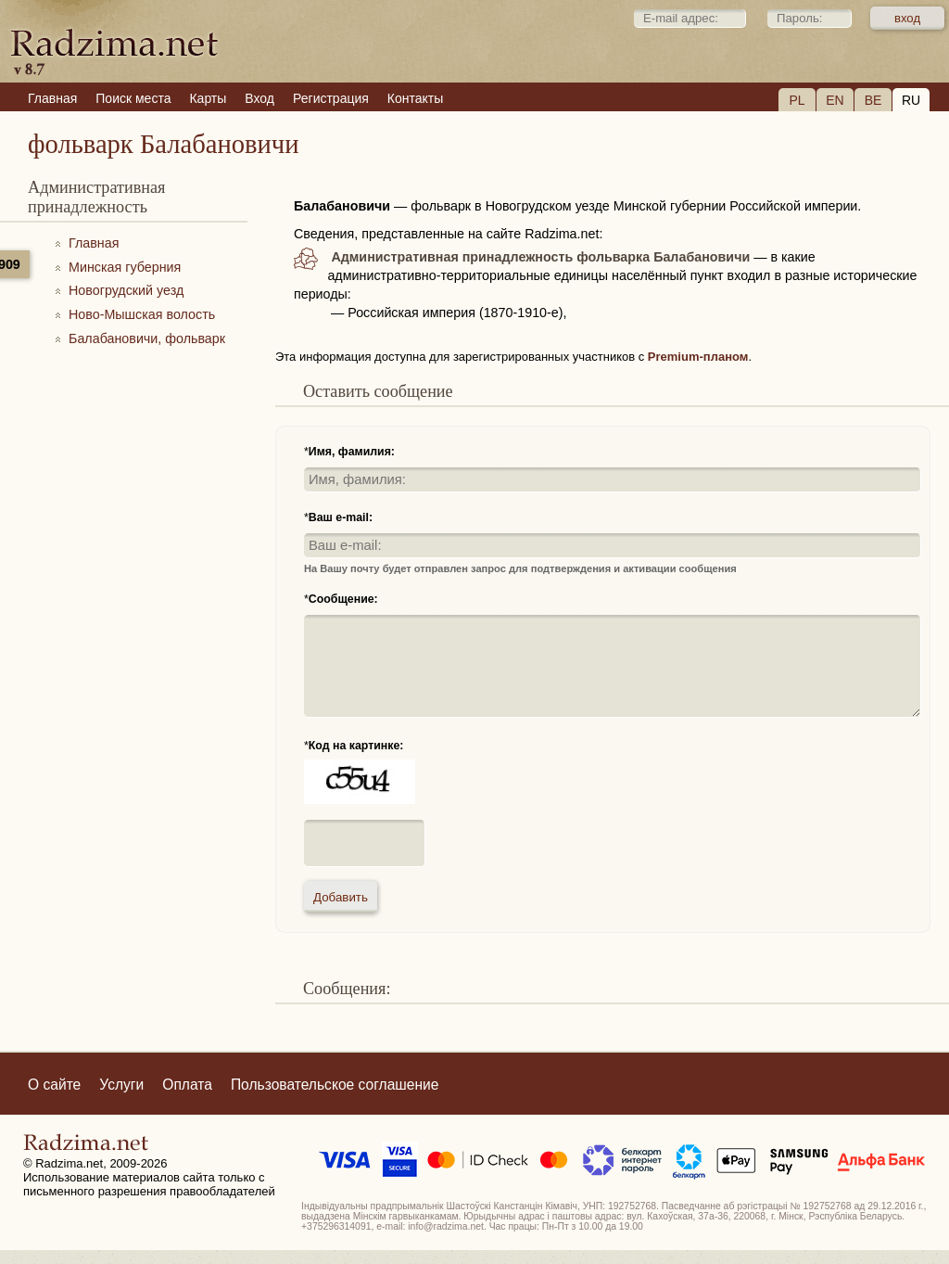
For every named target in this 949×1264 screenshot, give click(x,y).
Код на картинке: (356, 745)
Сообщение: (343, 599)
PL (796, 100)
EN (834, 100)
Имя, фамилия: (352, 451)
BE (873, 100)
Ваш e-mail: (341, 517)
